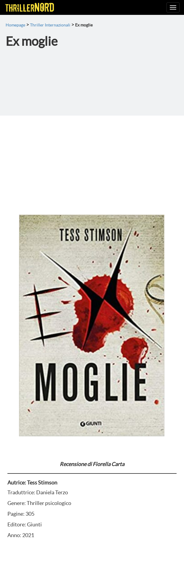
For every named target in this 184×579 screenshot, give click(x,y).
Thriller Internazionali (50, 25)
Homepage (15, 25)
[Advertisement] (92, 160)
